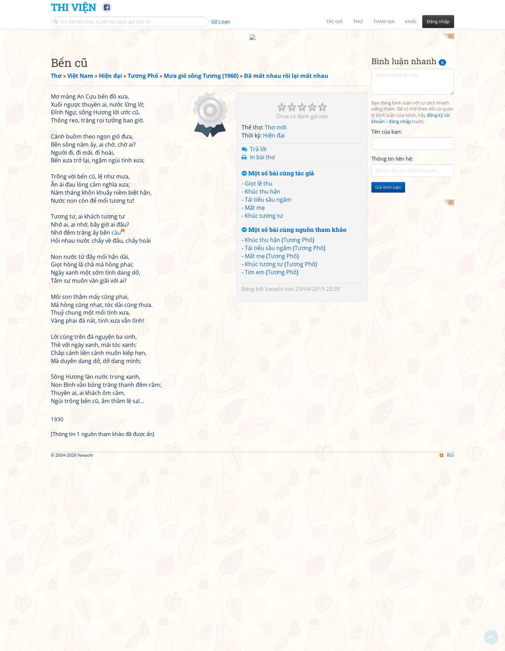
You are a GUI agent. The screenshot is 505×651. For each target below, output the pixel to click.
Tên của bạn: (386, 131)
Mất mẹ (255, 306)
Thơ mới (276, 225)
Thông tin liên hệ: (392, 158)
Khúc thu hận (262, 290)
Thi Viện (73, 7)
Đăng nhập (438, 21)
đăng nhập (400, 122)
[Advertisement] (412, 235)
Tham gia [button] (384, 21)
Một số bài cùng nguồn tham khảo (294, 328)
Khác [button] (411, 21)
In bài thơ (262, 255)
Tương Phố (297, 338)
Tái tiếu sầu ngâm (268, 298)
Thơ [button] (358, 21)
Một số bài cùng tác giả (278, 271)
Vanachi (274, 386)
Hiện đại (274, 233)
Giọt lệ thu (258, 282)
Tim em (254, 370)
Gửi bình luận (388, 187)
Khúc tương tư (264, 314)
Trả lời (258, 247)
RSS (447, 553)
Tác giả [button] (334, 21)
